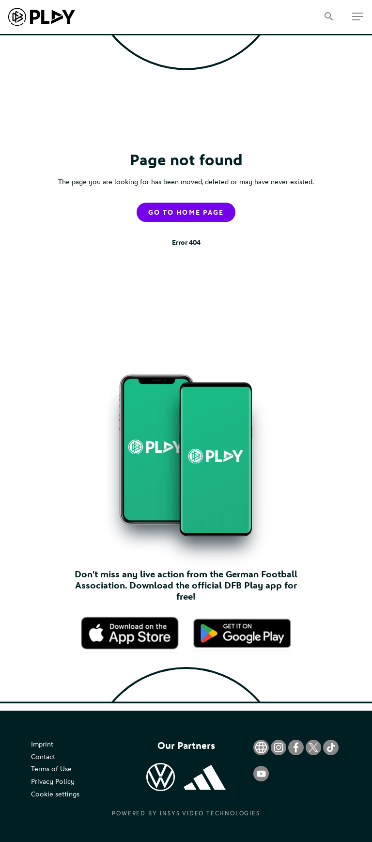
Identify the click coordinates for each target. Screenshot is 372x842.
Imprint (42, 744)
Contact (43, 757)
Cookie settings (55, 794)
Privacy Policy (53, 782)
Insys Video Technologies (210, 813)
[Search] (328, 17)
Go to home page (186, 212)
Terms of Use (51, 769)
